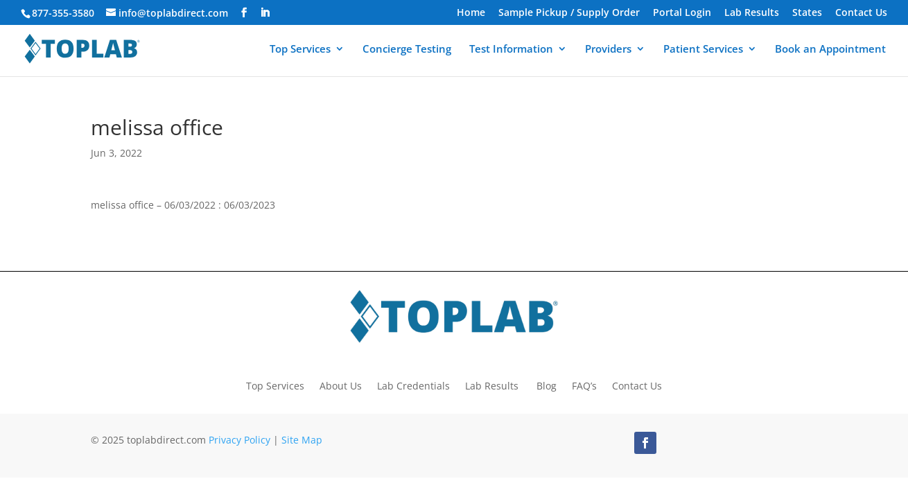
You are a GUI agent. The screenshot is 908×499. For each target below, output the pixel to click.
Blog (546, 385)
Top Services (300, 49)
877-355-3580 (63, 12)
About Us (341, 385)
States (807, 13)
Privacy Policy (239, 439)
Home (471, 13)
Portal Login (682, 13)
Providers (608, 49)
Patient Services (703, 49)
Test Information (511, 49)
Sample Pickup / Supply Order (569, 13)
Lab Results (751, 13)
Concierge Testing (407, 49)
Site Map (301, 439)
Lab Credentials (413, 385)
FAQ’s (584, 385)
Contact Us (861, 13)
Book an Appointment (830, 49)
